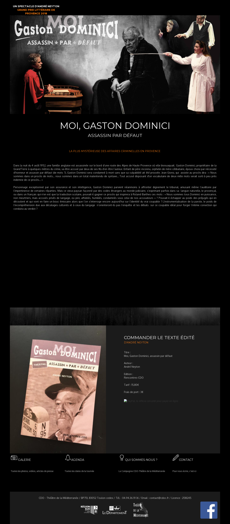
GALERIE (24, 460)
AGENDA (77, 460)
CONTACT (186, 460)
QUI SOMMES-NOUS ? (141, 460)
